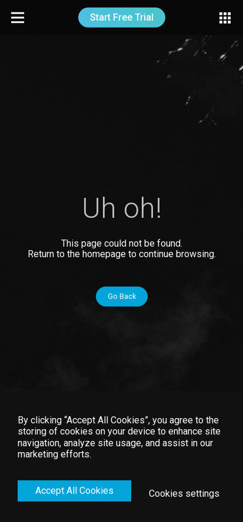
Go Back (122, 296)
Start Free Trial (122, 17)
